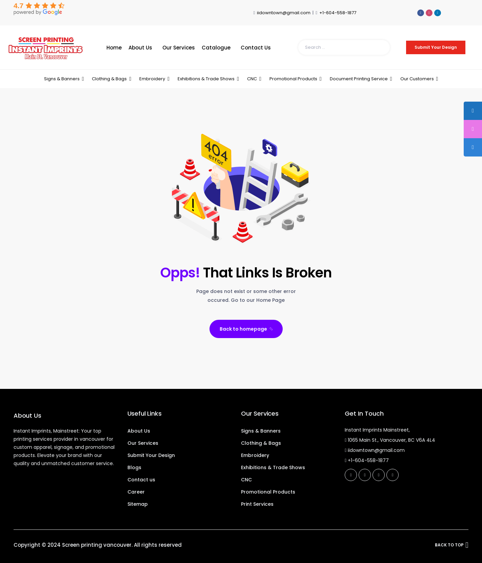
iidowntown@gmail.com (283, 12)
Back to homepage (247, 329)
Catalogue (216, 47)
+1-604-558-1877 (337, 12)
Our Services (178, 47)
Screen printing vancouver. (97, 544)
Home (114, 47)
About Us (140, 47)
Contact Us (256, 47)
